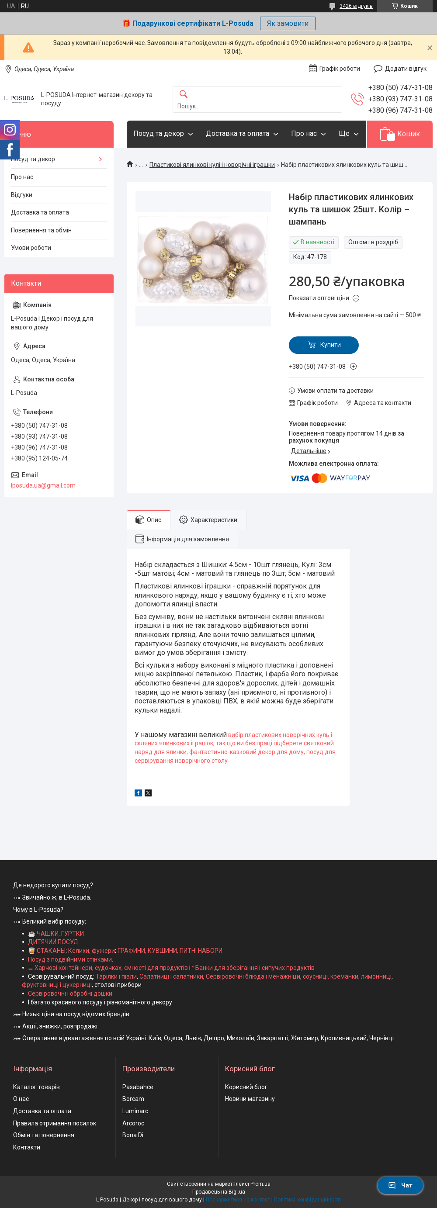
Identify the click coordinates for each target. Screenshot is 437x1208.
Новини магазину (250, 1098)
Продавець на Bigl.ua (218, 1192)
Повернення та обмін (41, 230)
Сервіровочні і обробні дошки (70, 993)
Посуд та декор (158, 133)
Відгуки (21, 194)
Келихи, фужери (91, 950)
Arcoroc (133, 1123)
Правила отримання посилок (54, 1123)
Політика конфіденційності (307, 1200)
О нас (21, 1098)
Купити (330, 344)
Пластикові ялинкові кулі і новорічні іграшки (212, 164)
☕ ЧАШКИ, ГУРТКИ (56, 933)
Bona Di (132, 1135)
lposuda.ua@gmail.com (43, 485)
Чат (400, 1185)
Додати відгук (406, 68)
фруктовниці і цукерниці (57, 984)
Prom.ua (260, 1184)
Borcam (133, 1098)
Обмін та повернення (43, 1135)
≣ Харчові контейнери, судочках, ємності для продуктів (108, 967)
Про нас (304, 133)
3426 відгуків (356, 6)
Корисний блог (246, 1086)
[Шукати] (183, 94)
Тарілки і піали (116, 976)
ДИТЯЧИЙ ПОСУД (53, 941)
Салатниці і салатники (171, 976)
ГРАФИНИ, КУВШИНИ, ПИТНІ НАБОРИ (170, 950)
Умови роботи (31, 247)
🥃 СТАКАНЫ (47, 950)
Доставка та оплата (237, 133)
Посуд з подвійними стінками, (70, 959)
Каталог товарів (36, 1086)
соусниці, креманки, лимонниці (347, 976)
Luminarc (135, 1111)
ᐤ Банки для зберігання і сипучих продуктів (253, 967)
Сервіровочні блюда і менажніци (253, 976)
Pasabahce (137, 1086)
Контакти (26, 1147)
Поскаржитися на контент (238, 1200)
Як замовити (288, 23)
